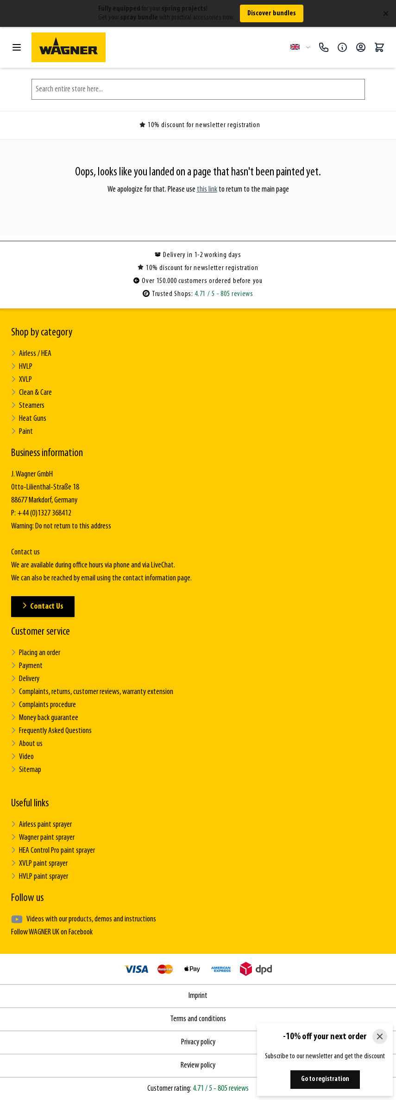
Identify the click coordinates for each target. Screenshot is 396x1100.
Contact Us (42, 606)
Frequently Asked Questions (51, 731)
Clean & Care (31, 392)
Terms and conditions (198, 1019)
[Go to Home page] (157, 47)
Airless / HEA (31, 353)
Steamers (27, 405)
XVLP (21, 379)
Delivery (25, 679)
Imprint (198, 995)
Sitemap (26, 769)
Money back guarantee (44, 718)
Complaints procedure (43, 705)
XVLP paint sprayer (39, 863)
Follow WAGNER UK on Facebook (52, 932)
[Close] (379, 1036)
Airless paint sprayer (41, 824)
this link (207, 189)
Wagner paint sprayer (43, 837)
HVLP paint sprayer (39, 876)
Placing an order (35, 653)
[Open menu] (16, 47)
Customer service (40, 631)
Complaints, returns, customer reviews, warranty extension (92, 692)
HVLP (21, 366)
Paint (22, 431)
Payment (27, 666)
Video (22, 757)
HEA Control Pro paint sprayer (53, 850)
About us (27, 744)
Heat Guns (28, 418)
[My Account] (360, 47)
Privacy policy (198, 1042)
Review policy (198, 1065)
